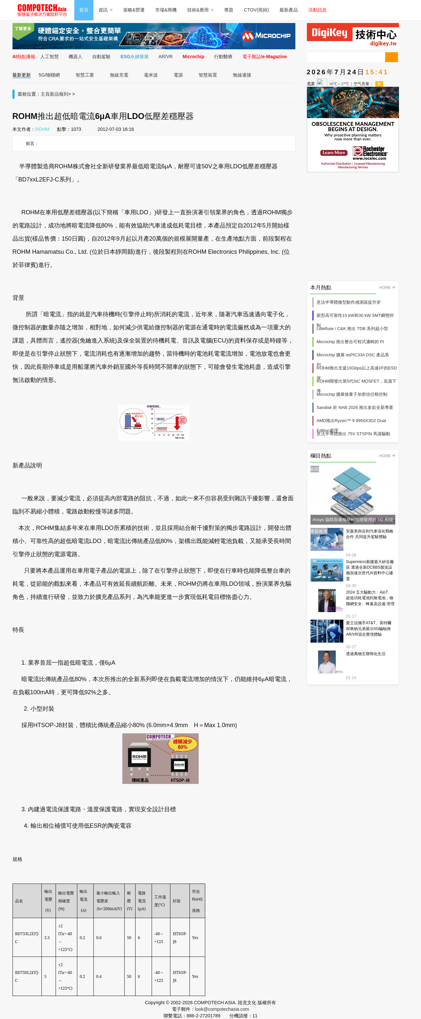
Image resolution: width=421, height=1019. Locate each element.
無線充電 (119, 75)
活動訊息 (318, 9)
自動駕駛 (101, 56)
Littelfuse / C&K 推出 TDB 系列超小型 (352, 328)
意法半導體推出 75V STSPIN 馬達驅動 (353, 433)
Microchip (193, 56)
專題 (229, 9)
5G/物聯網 (49, 75)
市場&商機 (166, 9)
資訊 (106, 9)
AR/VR (166, 56)
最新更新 (21, 75)
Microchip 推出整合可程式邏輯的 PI (350, 341)
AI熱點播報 (24, 56)
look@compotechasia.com (222, 1009)
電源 (178, 75)
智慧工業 (85, 75)
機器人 (76, 56)
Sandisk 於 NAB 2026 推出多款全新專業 (355, 407)
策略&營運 (134, 9)
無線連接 (242, 75)
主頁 (45, 94)
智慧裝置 (208, 75)
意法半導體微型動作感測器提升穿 (349, 302)
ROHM (43, 129)
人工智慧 (49, 56)
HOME (387, 287)
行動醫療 (223, 56)
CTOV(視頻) (256, 9)
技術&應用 (200, 9)
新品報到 (59, 94)
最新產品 (289, 9)
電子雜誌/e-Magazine (264, 56)
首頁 (83, 9)
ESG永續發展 (135, 56)
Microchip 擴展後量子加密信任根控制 (352, 394)
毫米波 (151, 75)
